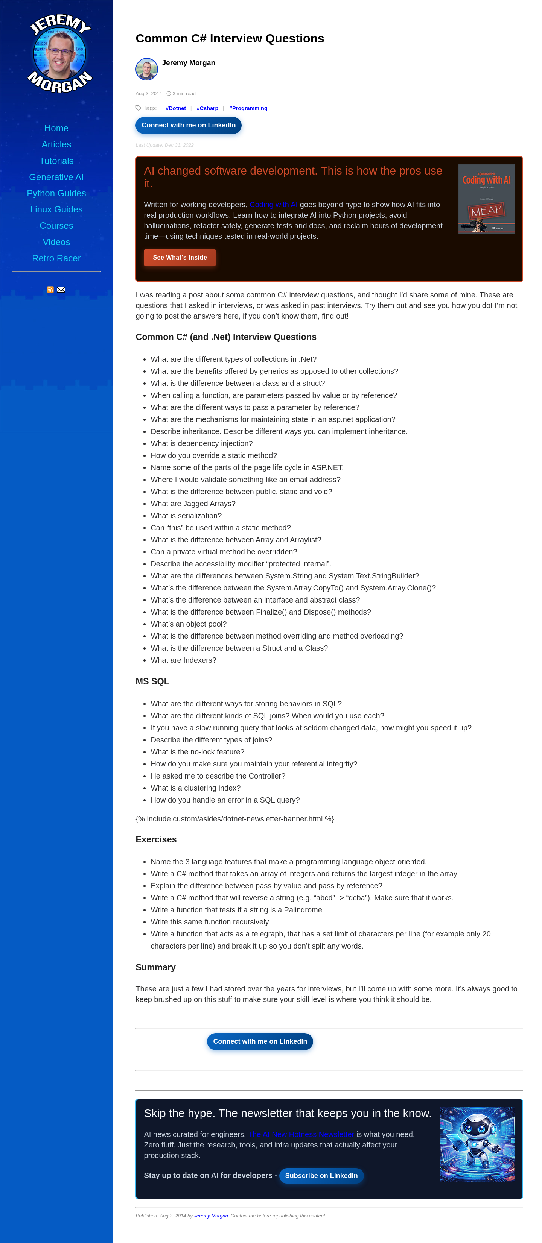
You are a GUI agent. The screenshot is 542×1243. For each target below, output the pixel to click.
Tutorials (56, 161)
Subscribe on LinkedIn (321, 1175)
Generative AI (56, 177)
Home (56, 128)
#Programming (248, 108)
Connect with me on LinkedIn (189, 125)
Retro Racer (56, 258)
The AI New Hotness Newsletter (301, 1134)
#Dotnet (176, 108)
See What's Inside (180, 257)
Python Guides (56, 193)
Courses (56, 225)
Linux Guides (56, 209)
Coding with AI (274, 204)
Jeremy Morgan (211, 1216)
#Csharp (208, 108)
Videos (56, 242)
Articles (57, 144)
